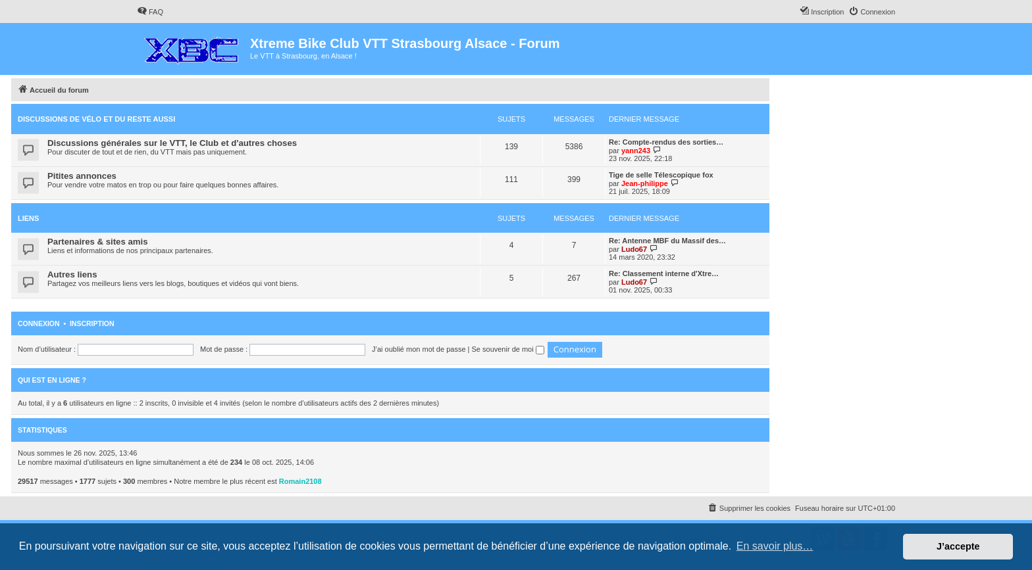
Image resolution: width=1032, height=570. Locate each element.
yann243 (635, 150)
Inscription (92, 323)
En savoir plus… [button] (774, 546)
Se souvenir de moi (508, 349)
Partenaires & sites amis (97, 242)
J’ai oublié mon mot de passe (418, 349)
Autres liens (72, 274)
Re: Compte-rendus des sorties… (666, 142)
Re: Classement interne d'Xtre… (664, 273)
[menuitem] (150, 12)
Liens (28, 218)
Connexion (39, 323)
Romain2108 (300, 481)
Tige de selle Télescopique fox (661, 175)
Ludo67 (634, 249)
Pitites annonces (81, 176)
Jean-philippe (644, 183)
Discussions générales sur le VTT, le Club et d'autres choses (172, 143)
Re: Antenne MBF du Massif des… (667, 241)
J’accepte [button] (958, 546)
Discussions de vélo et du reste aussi (96, 119)
